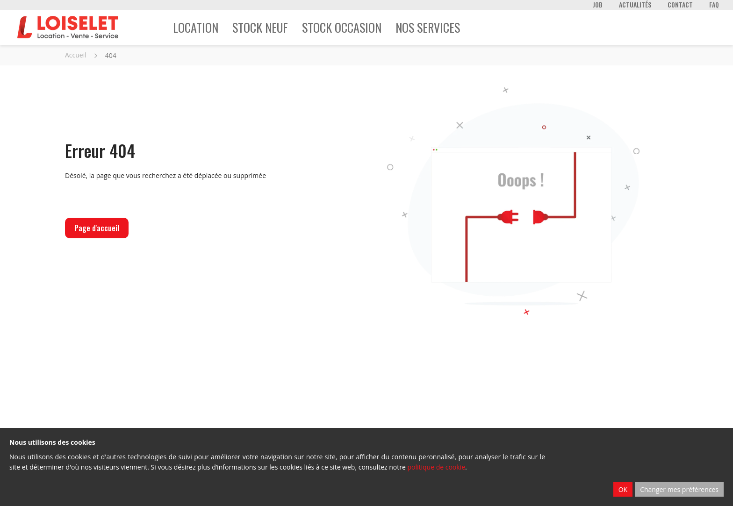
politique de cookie (436, 467)
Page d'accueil (96, 228)
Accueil (75, 54)
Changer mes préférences (679, 489)
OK (622, 489)
